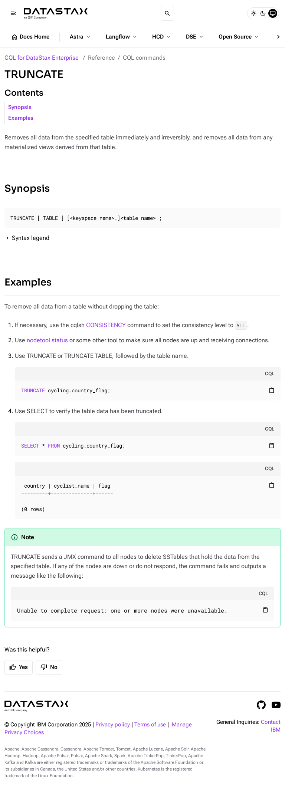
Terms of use (150, 725)
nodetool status (47, 340)
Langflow (122, 36)
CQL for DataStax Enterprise (41, 57)
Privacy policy (112, 725)
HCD (162, 36)
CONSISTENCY (106, 325)
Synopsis (20, 107)
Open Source (239, 36)
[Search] (167, 13)
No (49, 667)
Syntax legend (30, 237)
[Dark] (263, 13)
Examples (20, 118)
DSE (195, 36)
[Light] (253, 13)
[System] (272, 13)
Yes (18, 667)
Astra (81, 36)
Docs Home (30, 37)
